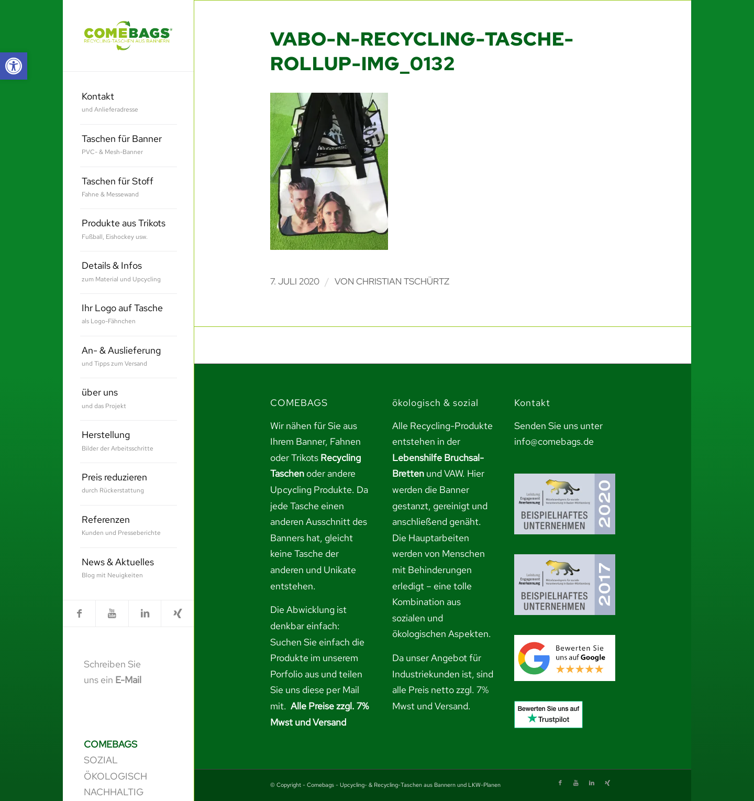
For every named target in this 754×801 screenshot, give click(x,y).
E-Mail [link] (128, 680)
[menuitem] (128, 103)
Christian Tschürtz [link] (402, 281)
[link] (13, 66)
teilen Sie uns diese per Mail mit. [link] (316, 690)
